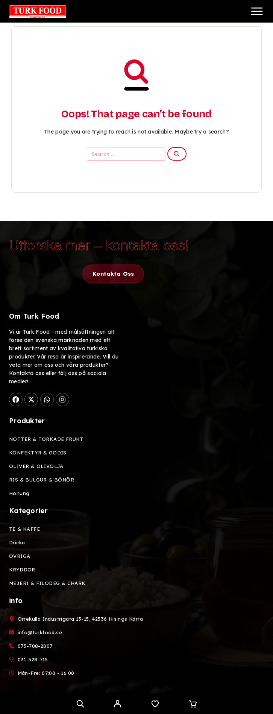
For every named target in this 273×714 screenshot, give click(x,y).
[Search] (80, 704)
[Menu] (257, 11)
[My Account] (117, 704)
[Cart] (193, 704)
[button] (113, 273)
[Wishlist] (155, 704)
